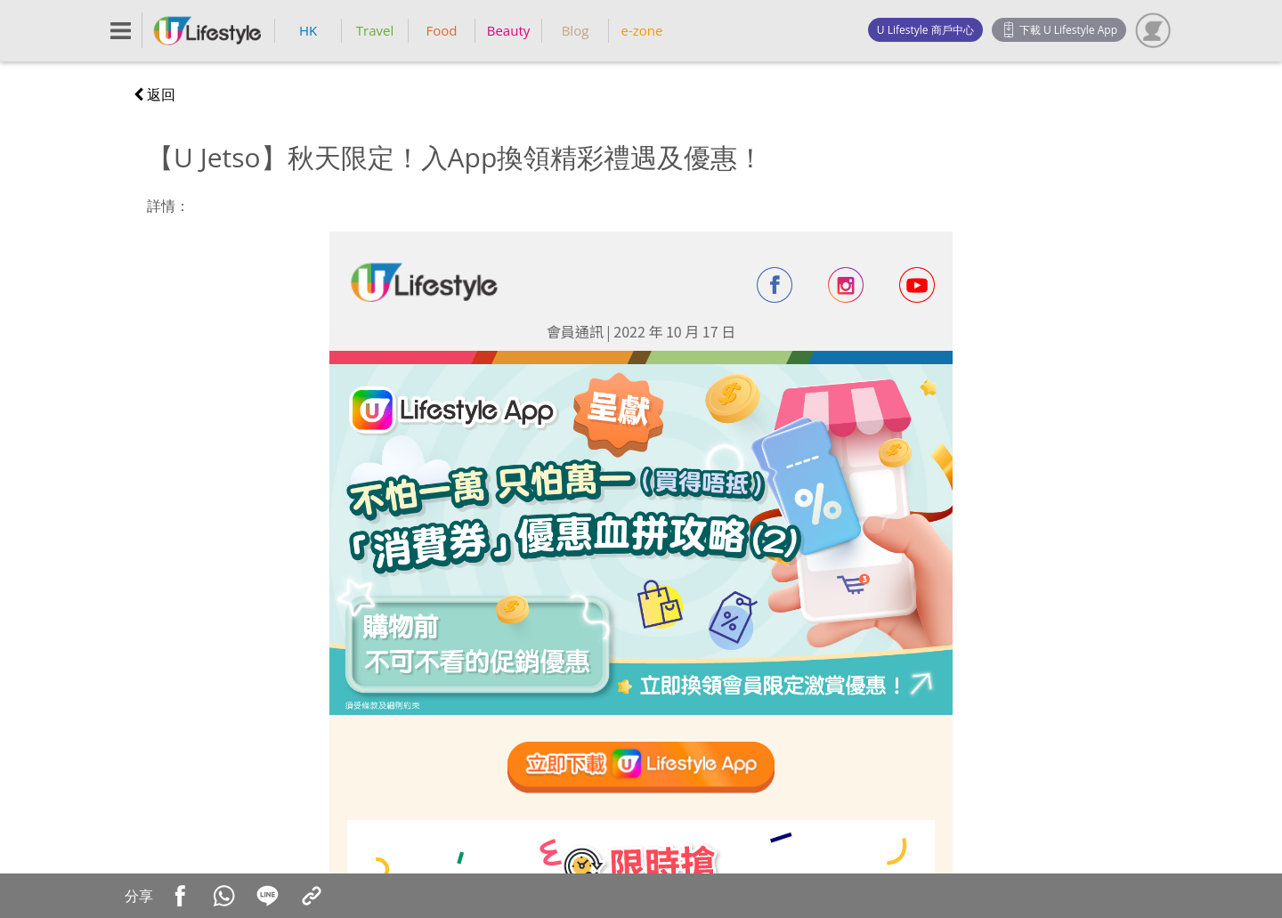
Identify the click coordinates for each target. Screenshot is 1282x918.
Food (442, 30)
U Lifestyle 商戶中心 (925, 29)
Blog (575, 30)
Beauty (509, 30)
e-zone (642, 30)
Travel (375, 30)
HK (308, 30)
